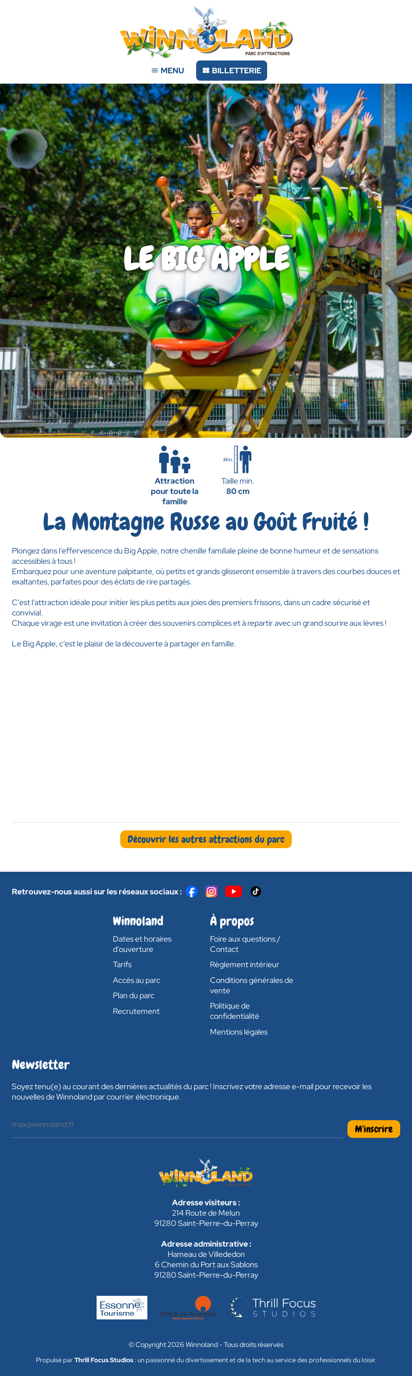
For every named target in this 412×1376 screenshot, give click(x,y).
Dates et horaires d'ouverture (142, 944)
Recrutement (136, 1011)
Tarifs (122, 964)
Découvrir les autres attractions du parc (206, 839)
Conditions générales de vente (251, 985)
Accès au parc (136, 980)
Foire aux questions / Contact (245, 944)
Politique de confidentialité (234, 1011)
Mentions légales (239, 1032)
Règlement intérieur (244, 964)
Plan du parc (133, 995)
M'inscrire (374, 1129)
